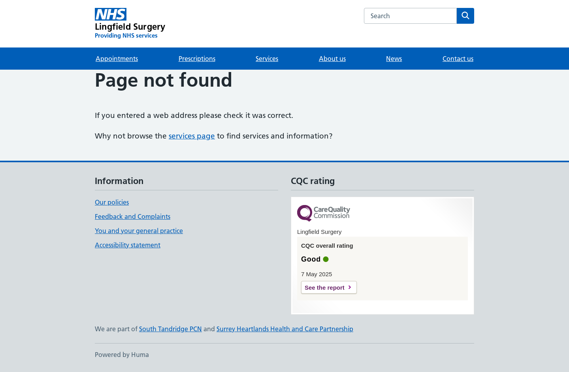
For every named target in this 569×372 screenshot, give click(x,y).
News (394, 59)
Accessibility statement (127, 245)
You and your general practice (139, 231)
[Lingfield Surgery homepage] (130, 24)
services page (192, 135)
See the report (325, 287)
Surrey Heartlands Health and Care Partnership (285, 329)
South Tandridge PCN (170, 329)
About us (332, 59)
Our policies (112, 202)
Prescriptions (197, 59)
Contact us (458, 59)
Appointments (117, 59)
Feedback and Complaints (132, 216)
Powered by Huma (122, 355)
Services (267, 59)
